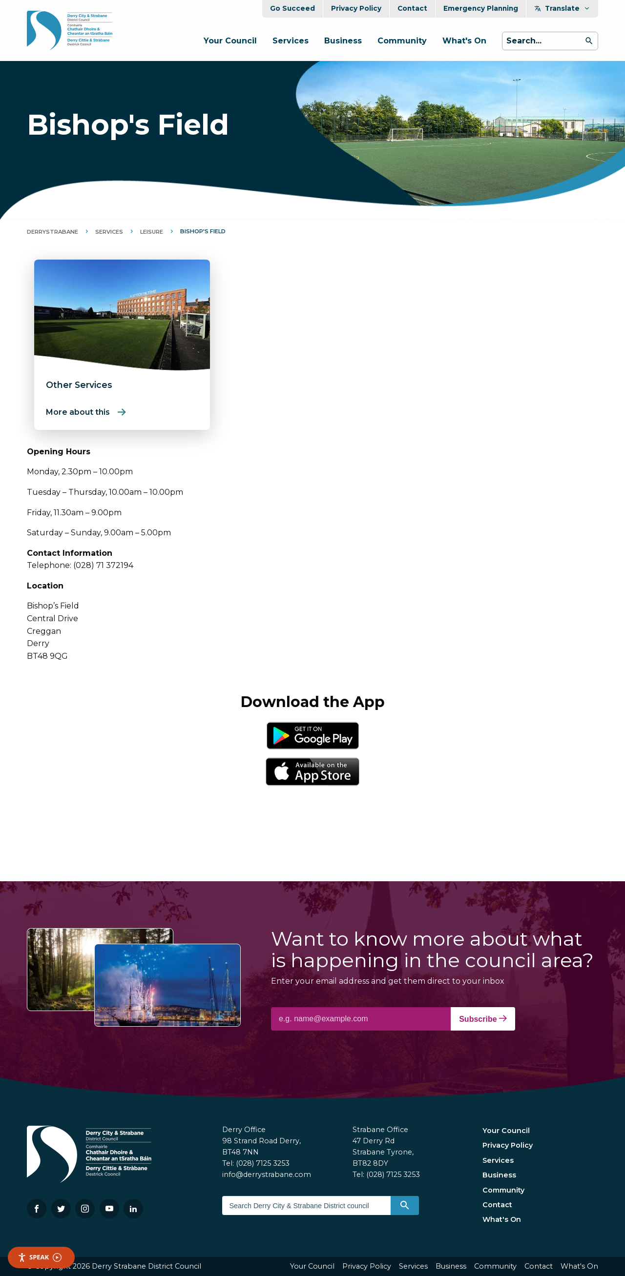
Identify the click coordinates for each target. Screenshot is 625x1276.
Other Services (79, 385)
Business (343, 40)
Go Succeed (292, 8)
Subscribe (483, 1018)
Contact (412, 8)
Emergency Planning (480, 8)
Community (402, 40)
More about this (78, 412)
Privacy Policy (356, 8)
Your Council (230, 40)
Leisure (151, 231)
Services (290, 40)
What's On (464, 40)
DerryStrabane (52, 231)
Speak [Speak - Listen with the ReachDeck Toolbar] (40, 1257)
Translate (562, 8)
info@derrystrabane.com (266, 1174)
